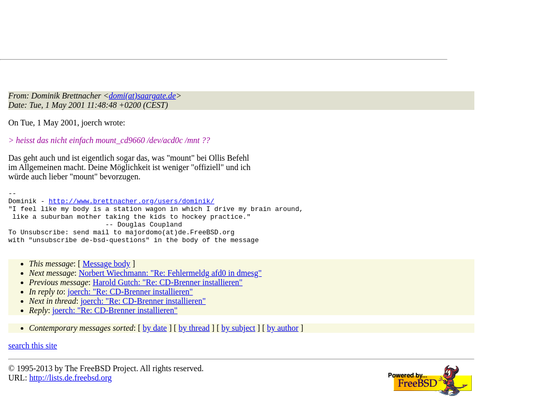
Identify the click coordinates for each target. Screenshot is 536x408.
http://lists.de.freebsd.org (70, 388)
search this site (32, 356)
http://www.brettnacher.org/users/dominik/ (131, 203)
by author (282, 338)
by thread (194, 338)
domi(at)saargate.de (142, 95)
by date (155, 338)
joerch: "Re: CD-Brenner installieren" (130, 302)
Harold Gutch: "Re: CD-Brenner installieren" (167, 293)
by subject (238, 338)
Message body (107, 274)
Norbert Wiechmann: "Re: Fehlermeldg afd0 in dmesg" (170, 283)
